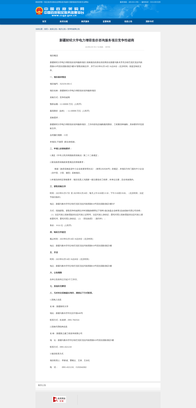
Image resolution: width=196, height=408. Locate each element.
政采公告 (53, 29)
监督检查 (107, 21)
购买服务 (85, 21)
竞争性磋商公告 (74, 29)
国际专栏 (150, 21)
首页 (44, 21)
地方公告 (62, 29)
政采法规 (64, 21)
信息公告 (128, 21)
